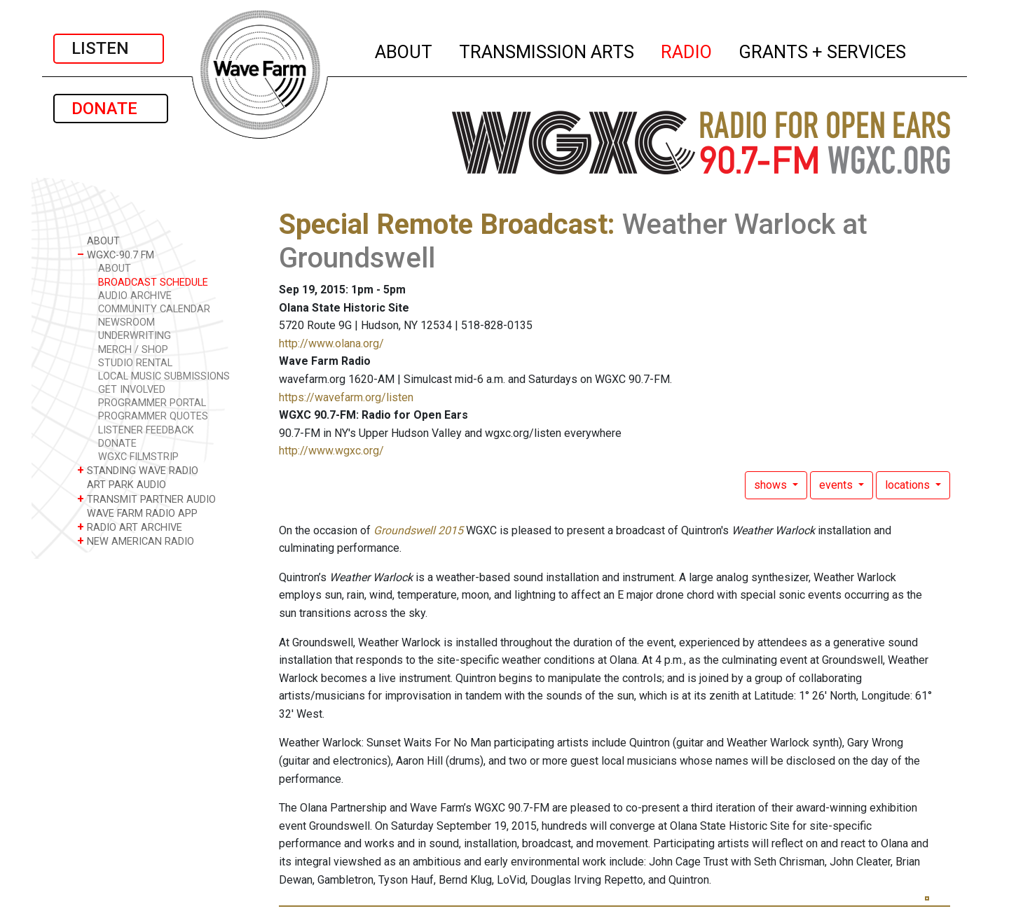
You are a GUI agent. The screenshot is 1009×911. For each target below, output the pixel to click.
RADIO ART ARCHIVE (129, 527)
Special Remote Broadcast (443, 224)
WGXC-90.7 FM (115, 254)
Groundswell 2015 (418, 530)
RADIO (687, 49)
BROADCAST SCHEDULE (153, 282)
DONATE (110, 108)
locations (909, 485)
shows (772, 485)
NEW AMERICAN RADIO (135, 541)
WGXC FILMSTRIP (138, 457)
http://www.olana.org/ (331, 343)
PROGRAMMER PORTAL (152, 403)
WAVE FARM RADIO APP (137, 513)
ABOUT (404, 49)
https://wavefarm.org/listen (346, 397)
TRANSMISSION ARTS (547, 49)
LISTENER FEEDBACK (146, 430)
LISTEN (108, 48)
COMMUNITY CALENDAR (154, 309)
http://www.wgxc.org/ (331, 450)
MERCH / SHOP (133, 350)
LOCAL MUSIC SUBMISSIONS (164, 376)
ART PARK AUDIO (121, 484)
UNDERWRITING (134, 336)
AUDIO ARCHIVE (135, 296)
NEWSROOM (126, 322)
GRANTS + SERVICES (823, 49)
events (837, 485)
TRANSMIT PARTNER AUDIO (146, 499)
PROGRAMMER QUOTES (153, 416)
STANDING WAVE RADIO (137, 470)
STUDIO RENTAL (135, 363)
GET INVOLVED (131, 390)
